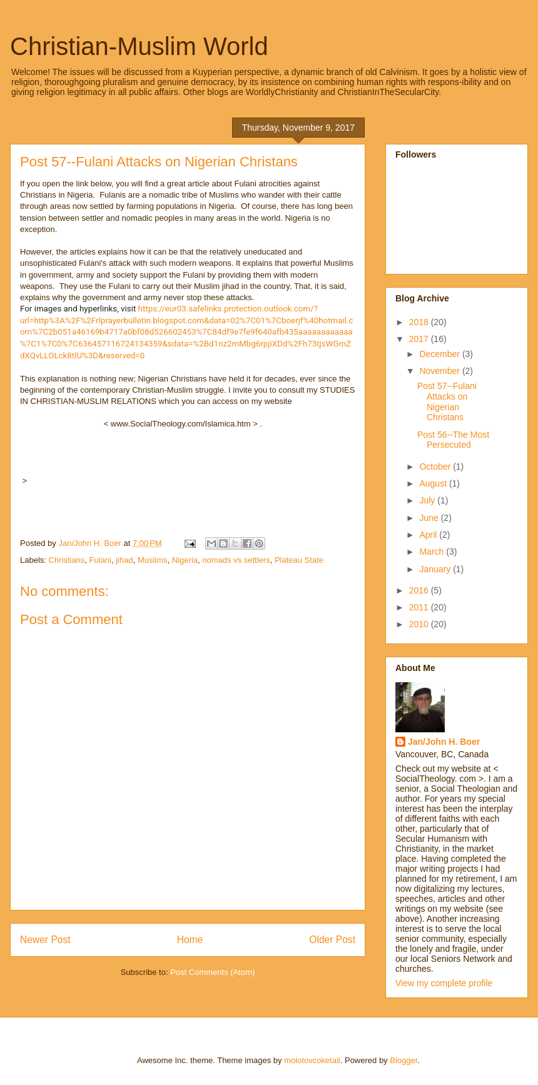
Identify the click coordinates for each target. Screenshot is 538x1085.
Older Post (332, 939)
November (440, 371)
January (436, 569)
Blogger (403, 1060)
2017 (420, 339)
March (432, 552)
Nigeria (185, 560)
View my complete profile (443, 983)
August (434, 483)
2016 (420, 590)
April (429, 535)
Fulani (100, 560)
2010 (420, 624)
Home (190, 939)
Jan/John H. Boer (444, 742)
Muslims (153, 560)
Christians (67, 560)
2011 (420, 607)
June (429, 518)
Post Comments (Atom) (212, 972)
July (428, 500)
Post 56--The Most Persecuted (453, 440)
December (440, 354)
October (436, 467)
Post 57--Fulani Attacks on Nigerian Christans (447, 401)
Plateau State (299, 560)
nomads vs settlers (236, 560)
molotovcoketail (312, 1060)
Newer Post (45, 939)
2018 (420, 322)
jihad (124, 560)
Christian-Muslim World (139, 46)
